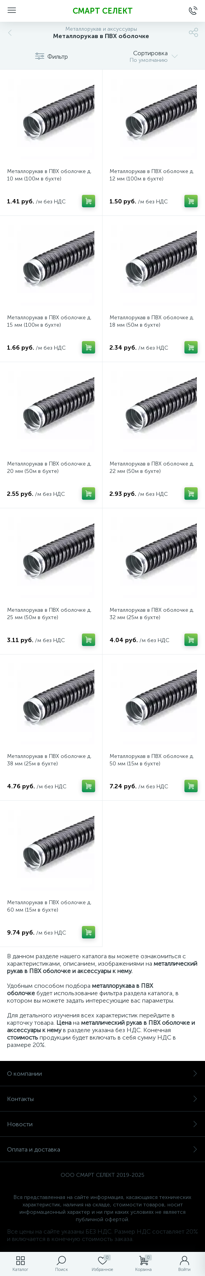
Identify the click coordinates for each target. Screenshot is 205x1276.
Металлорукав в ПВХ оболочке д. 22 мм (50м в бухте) (151, 467)
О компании (102, 1073)
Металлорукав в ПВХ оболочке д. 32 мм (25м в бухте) (151, 614)
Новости (102, 1124)
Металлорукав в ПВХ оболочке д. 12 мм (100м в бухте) (151, 175)
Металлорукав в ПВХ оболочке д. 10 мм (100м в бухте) (49, 175)
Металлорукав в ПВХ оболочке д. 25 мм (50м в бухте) (49, 614)
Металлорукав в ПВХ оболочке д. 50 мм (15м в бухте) (151, 760)
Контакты (102, 1099)
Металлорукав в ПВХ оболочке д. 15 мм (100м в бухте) (49, 321)
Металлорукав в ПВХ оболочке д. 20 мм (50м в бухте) (49, 467)
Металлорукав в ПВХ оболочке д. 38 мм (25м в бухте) (49, 760)
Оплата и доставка (102, 1149)
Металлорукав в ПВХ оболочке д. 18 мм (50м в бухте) (151, 321)
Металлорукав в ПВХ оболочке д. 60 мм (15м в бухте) (49, 906)
